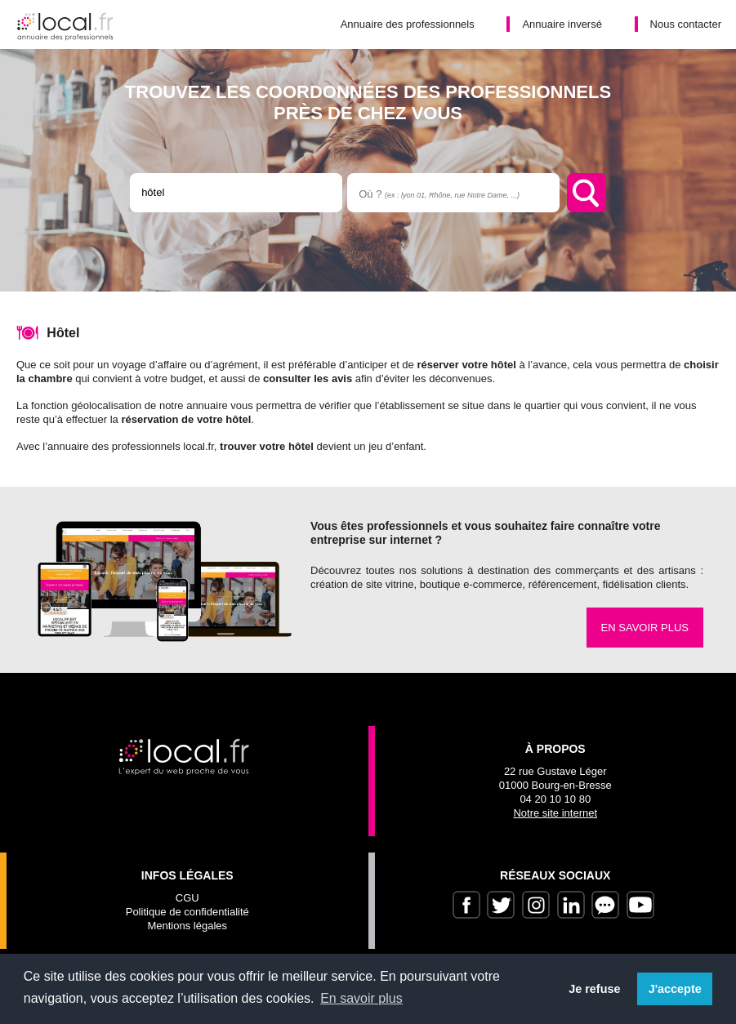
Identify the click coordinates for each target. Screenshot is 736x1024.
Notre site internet (555, 813)
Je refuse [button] (594, 988)
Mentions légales (187, 925)
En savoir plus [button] (361, 998)
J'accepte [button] (675, 988)
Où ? (439, 194)
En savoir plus (645, 627)
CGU (187, 898)
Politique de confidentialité (187, 912)
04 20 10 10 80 (555, 799)
